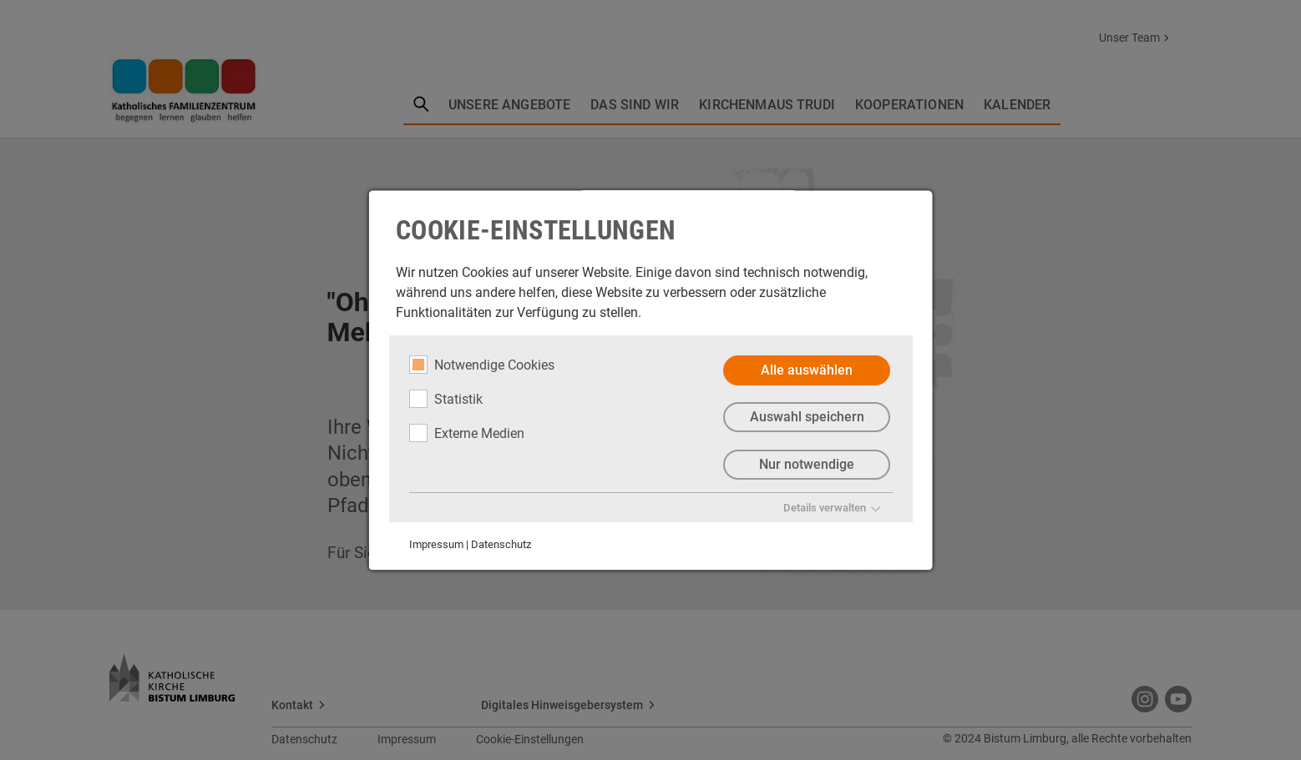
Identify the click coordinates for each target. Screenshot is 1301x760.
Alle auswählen (807, 370)
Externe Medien (466, 433)
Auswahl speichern (806, 417)
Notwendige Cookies (481, 364)
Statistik (446, 399)
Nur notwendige (806, 465)
